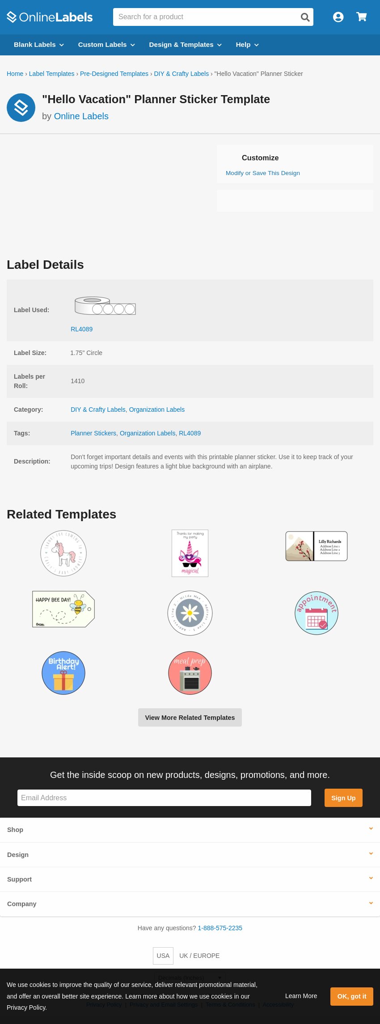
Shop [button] (15, 829)
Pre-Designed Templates (114, 73)
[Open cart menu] (361, 17)
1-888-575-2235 (220, 928)
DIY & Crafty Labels (181, 73)
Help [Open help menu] (247, 44)
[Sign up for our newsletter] (164, 798)
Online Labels (81, 116)
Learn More (301, 995)
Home (15, 73)
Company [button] (22, 903)
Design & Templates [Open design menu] (185, 44)
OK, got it (352, 996)
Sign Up (343, 798)
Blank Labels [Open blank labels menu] (39, 44)
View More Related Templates (190, 717)
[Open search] (305, 17)
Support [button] (19, 879)
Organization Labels (157, 409)
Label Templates (52, 73)
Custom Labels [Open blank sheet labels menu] (106, 44)
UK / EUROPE (199, 955)
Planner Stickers (93, 433)
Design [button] (18, 854)
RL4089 (190, 433)
